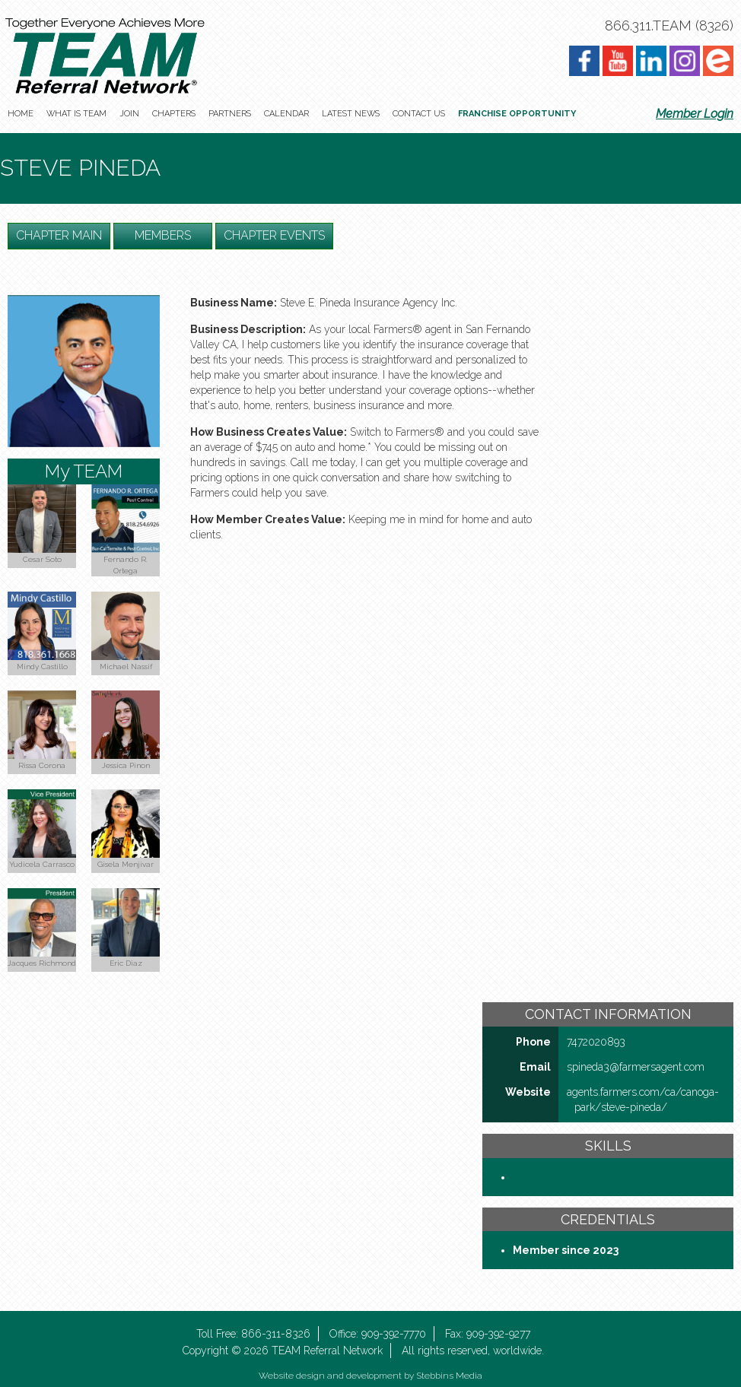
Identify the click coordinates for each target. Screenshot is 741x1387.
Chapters (174, 114)
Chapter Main (59, 235)
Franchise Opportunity (517, 114)
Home (20, 114)
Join (129, 114)
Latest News (351, 114)
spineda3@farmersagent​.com (635, 1067)
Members (163, 235)
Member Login (694, 113)
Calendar (286, 114)
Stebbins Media (449, 1375)
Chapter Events (274, 235)
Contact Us (419, 114)
